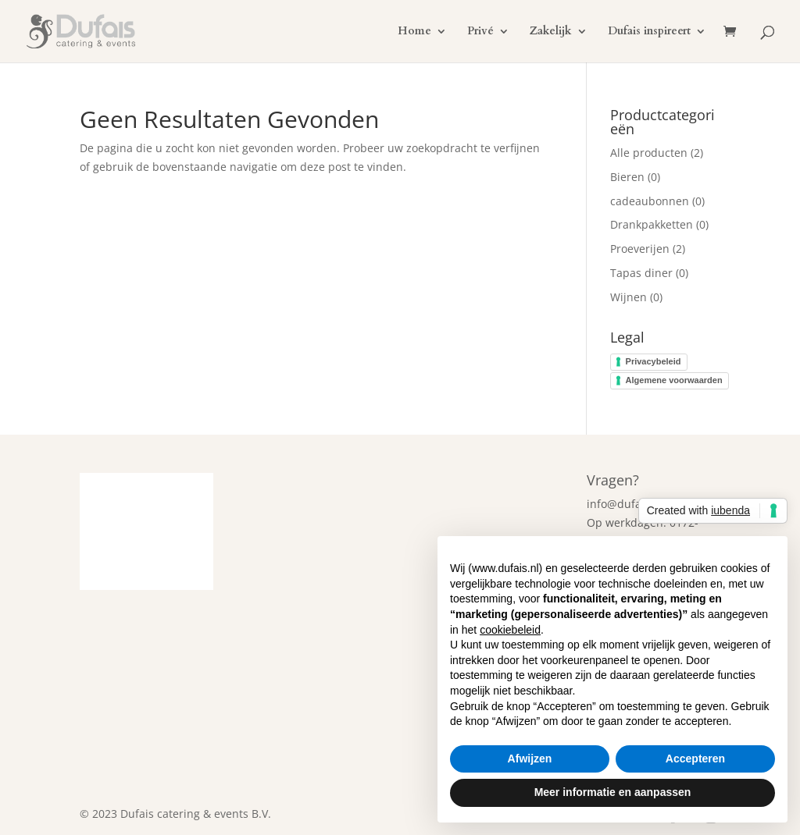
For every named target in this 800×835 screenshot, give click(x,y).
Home (414, 32)
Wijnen (628, 297)
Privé (480, 32)
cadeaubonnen (649, 201)
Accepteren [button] (695, 758)
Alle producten (649, 152)
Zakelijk (551, 32)
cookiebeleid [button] (510, 630)
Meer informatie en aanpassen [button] (612, 792)
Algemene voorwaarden (674, 380)
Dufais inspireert (649, 32)
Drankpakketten (651, 224)
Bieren (627, 176)
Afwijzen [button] (530, 758)
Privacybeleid (653, 361)
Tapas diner (641, 272)
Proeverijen (640, 248)
